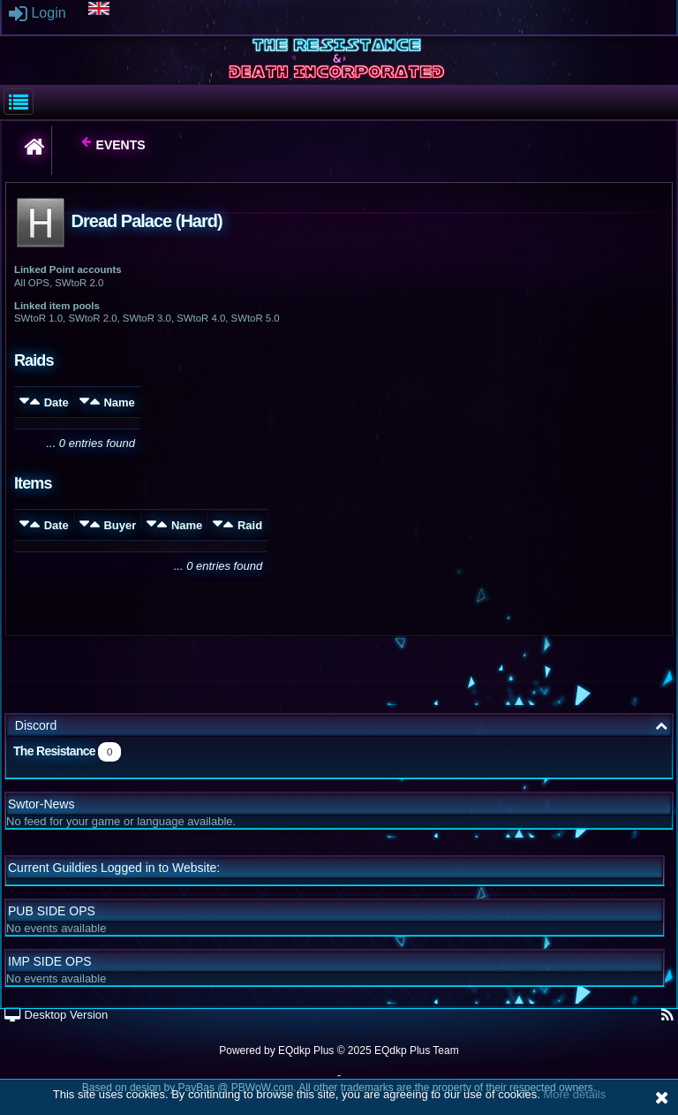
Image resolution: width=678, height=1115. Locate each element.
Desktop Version (56, 1014)
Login (37, 12)
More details (574, 1094)
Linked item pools (57, 305)
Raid (249, 525)
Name (118, 402)
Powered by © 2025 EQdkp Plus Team (338, 1050)
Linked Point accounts (68, 269)
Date (56, 402)
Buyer (119, 525)
